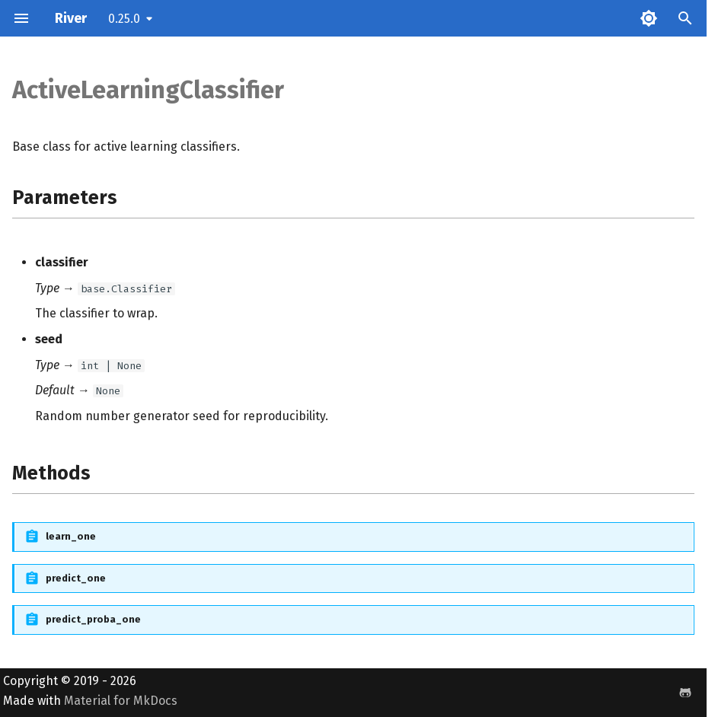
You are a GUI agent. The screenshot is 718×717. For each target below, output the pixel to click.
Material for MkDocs (120, 700)
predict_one (76, 578)
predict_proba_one (93, 619)
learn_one (71, 536)
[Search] (685, 18)
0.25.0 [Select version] (124, 18)
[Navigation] (21, 18)
